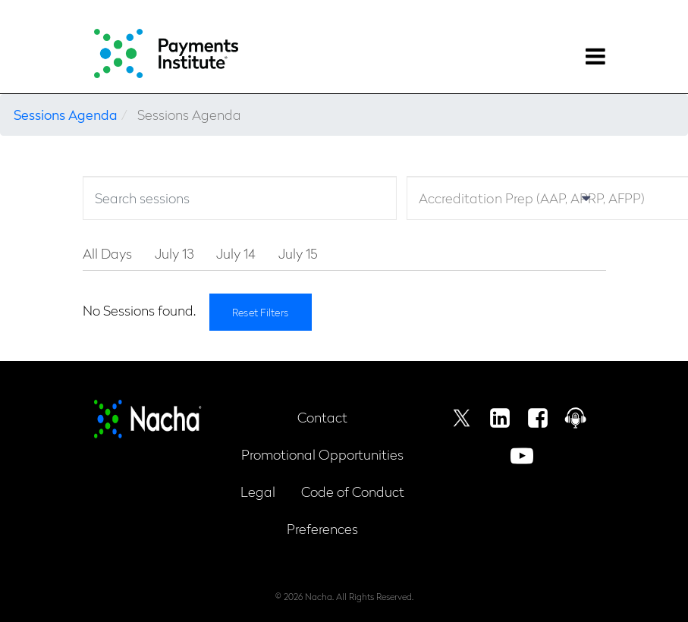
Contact (322, 417)
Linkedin (500, 418)
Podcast (575, 418)
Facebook (537, 418)
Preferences (322, 528)
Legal (257, 491)
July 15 (298, 253)
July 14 (236, 253)
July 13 (174, 253)
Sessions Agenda (66, 114)
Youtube (522, 456)
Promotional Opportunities (322, 454)
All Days (107, 253)
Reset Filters (260, 312)
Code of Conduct (352, 491)
